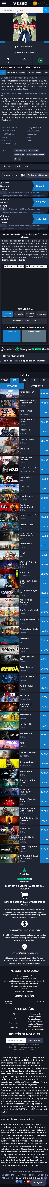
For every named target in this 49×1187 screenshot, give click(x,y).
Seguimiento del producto (24, 320)
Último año (18, 314)
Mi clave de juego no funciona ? (24, 983)
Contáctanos (8, 1174)
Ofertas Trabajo (26, 1174)
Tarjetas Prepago (35, 1019)
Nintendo (14, 1027)
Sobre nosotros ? (24, 976)
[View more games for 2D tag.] (16, 160)
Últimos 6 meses (30, 314)
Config (31, 72)
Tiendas (8, 1004)
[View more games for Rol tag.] (25, 151)
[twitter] (25, 1181)
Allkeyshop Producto (35, 1029)
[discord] (17, 1181)
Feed (46, 72)
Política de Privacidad (30, 1171)
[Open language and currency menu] (36, 3)
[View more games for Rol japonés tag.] (33, 151)
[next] (46, 42)
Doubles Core (32, 134)
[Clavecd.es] (20, 3)
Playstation (14, 1023)
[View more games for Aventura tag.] (18, 151)
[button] (45, 3)
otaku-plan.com (33, 131)
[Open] (3, 3)
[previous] (2, 42)
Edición (22, 72)
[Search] (46, 10)
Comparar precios (37, 195)
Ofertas (6, 166)
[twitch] (45, 1177)
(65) (32, 349)
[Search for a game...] (24, 10)
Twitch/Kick (9, 1001)
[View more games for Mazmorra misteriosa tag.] (35, 156)
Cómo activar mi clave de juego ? (24, 986)
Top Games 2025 (35, 1026)
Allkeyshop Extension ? (24, 991)
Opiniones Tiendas (35, 1024)
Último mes (41, 314)
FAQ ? (24, 988)
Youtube (40, 1001)
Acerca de (12, 72)
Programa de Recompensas (35, 1015)
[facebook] (21, 1181)
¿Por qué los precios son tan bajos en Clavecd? (24, 981)
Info (3, 72)
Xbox (14, 1018)
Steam (29, 140)
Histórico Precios (22, 166)
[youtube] (28, 1181)
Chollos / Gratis (35, 1021)
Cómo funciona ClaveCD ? (24, 978)
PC (14, 1014)
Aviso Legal (11, 1171)
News (38, 72)
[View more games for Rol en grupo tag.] (19, 156)
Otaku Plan (31, 137)
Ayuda (38, 1182)
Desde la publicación (7, 314)
